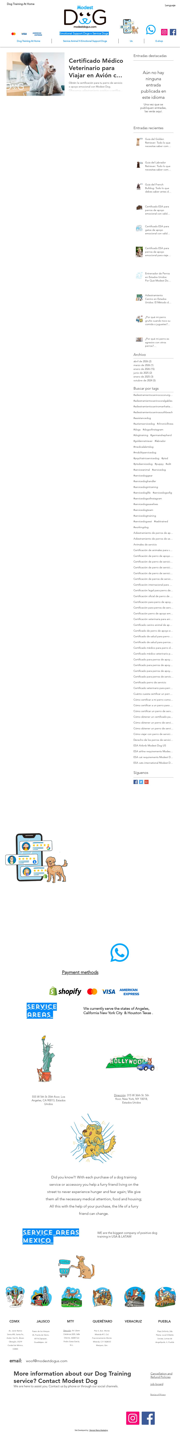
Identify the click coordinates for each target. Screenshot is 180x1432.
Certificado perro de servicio (150, 682)
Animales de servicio (145, 544)
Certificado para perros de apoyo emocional (153, 659)
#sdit (168, 464)
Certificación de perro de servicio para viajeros (153, 573)
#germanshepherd (161, 435)
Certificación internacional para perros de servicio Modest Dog (153, 584)
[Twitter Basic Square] (141, 782)
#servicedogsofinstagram (148, 498)
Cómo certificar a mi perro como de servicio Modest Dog (153, 699)
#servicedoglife (142, 492)
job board (156, 1384)
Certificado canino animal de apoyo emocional (153, 624)
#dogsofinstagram (153, 429)
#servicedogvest (143, 521)
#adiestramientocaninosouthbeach (153, 412)
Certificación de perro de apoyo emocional (153, 556)
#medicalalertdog (143, 446)
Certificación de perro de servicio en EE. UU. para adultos (153, 567)
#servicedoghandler (145, 481)
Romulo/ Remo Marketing (98, 1430)
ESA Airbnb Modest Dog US (150, 745)
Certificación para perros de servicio (153, 607)
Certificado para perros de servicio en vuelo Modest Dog (153, 676)
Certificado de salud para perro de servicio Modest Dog (153, 636)
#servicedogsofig (162, 492)
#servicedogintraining (146, 487)
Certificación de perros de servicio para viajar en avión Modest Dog (153, 578)
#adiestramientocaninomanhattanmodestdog (153, 406)
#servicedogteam (143, 510)
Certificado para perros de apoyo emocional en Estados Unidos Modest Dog (153, 665)
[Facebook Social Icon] (173, 32)
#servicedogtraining (145, 515)
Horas (79, 1410)
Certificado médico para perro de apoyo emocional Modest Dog (153, 647)
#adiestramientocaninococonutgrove (153, 395)
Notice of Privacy (158, 1394)
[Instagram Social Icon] (164, 32)
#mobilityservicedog (145, 452)
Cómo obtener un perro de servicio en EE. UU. (153, 728)
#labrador (160, 441)
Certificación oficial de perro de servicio (153, 596)
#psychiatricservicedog (146, 458)
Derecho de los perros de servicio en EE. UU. (153, 739)
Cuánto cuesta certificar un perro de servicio (153, 693)
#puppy (159, 464)
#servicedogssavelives (146, 504)
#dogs (137, 429)
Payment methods (80, 972)
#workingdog (141, 527)
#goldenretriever (143, 441)
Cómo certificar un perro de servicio (153, 711)
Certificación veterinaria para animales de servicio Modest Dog (153, 619)
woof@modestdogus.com (46, 1361)
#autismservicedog (144, 423)
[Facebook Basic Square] (136, 782)
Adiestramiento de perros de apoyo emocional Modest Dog (153, 532)
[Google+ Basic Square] (146, 782)
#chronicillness (165, 423)
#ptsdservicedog (143, 464)
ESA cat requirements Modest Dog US (153, 757)
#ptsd (164, 458)
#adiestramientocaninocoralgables (153, 400)
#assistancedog (142, 418)
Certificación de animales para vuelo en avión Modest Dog (153, 550)
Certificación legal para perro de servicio (153, 590)
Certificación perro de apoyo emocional (153, 613)
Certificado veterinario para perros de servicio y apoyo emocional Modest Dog (153, 688)
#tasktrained (161, 521)
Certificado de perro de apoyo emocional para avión (153, 630)
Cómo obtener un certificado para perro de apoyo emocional (153, 716)
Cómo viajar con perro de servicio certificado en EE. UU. (153, 734)
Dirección (120, 1095)
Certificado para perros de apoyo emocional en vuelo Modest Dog (153, 671)
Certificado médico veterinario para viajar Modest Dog (153, 653)
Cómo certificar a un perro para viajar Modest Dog (153, 705)
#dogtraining (141, 435)
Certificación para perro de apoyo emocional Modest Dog (153, 602)
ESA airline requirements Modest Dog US (153, 751)
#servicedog (159, 469)
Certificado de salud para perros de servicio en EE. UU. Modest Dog (153, 642)
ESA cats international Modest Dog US (153, 762)
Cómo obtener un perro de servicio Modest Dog (153, 722)
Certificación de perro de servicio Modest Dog (153, 561)
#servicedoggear (143, 475)
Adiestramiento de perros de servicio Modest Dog (153, 538)
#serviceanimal (142, 469)
